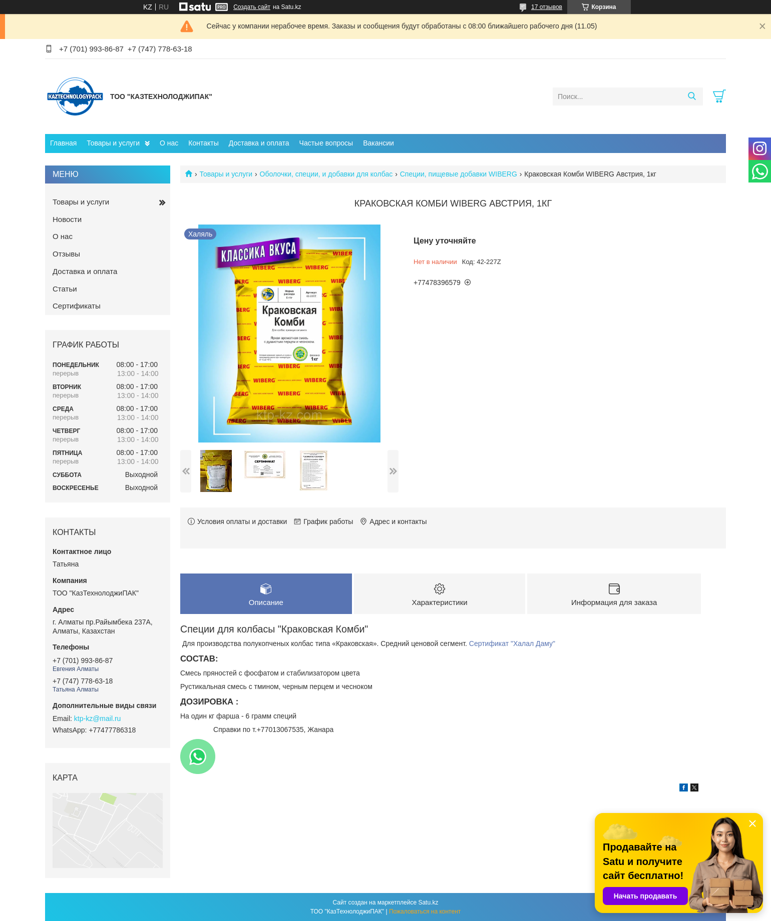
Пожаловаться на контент (425, 911)
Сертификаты (77, 306)
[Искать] (691, 97)
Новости (67, 219)
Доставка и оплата (259, 143)
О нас (169, 143)
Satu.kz (428, 902)
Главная (63, 143)
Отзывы (66, 254)
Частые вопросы (326, 143)
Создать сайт (251, 7)
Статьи (65, 288)
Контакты (203, 143)
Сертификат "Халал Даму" (512, 644)
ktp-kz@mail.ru (97, 718)
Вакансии (378, 143)
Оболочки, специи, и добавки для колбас (326, 174)
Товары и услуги (113, 143)
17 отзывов (546, 7)
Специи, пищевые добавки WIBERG (458, 174)
